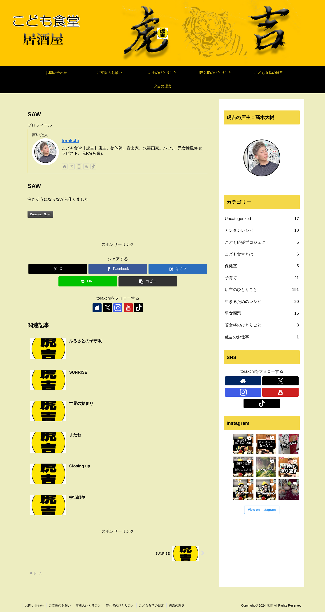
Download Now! (40, 214)
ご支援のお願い (60, 605)
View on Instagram (262, 509)
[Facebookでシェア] (117, 269)
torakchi (70, 140)
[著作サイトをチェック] (64, 166)
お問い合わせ (34, 605)
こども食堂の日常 (151, 605)
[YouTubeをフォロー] (86, 166)
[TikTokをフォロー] (93, 166)
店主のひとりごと (88, 605)
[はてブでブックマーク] (178, 269)
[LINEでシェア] (87, 281)
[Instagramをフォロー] (79, 166)
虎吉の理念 (177, 605)
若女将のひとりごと (120, 605)
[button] (147, 281)
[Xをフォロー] (72, 166)
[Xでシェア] (57, 269)
